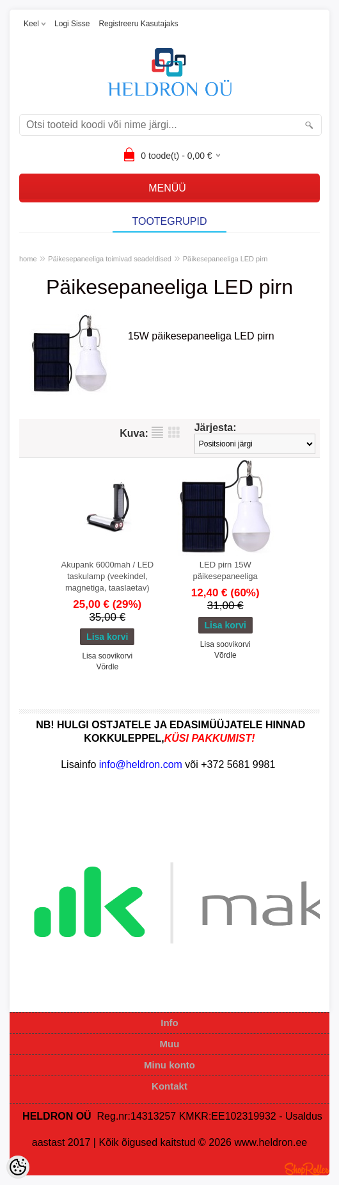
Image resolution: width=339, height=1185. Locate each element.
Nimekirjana (157, 432)
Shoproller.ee (307, 1169)
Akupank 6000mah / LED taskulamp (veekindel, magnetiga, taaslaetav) (107, 576)
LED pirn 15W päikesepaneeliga (225, 570)
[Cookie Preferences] (17, 1167)
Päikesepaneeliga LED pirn (225, 259)
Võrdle (107, 666)
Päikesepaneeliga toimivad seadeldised (109, 259)
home (28, 259)
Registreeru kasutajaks (138, 23)
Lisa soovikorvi (107, 655)
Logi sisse (72, 23)
